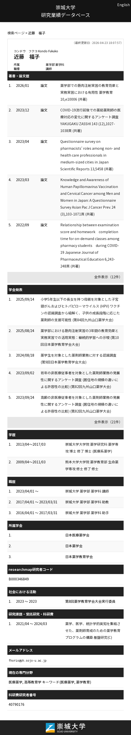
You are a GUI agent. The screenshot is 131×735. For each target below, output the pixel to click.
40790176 (16, 704)
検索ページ (16, 32)
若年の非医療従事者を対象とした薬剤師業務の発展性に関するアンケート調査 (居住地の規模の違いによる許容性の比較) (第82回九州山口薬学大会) (80, 379)
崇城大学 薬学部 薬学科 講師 (87, 491)
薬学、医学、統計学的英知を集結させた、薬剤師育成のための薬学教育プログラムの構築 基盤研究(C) (92, 630)
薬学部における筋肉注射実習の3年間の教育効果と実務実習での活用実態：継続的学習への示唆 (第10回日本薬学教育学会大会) (80, 337)
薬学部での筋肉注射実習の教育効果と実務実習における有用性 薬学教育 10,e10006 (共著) (89, 92)
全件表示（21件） (108, 421)
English (123, 4)
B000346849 (19, 578)
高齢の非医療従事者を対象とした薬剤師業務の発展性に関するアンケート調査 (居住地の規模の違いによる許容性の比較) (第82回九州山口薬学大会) (80, 404)
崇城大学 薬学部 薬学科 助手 (87, 512)
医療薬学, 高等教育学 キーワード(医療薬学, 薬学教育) (50, 682)
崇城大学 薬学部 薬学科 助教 (87, 501)
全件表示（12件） (108, 276)
